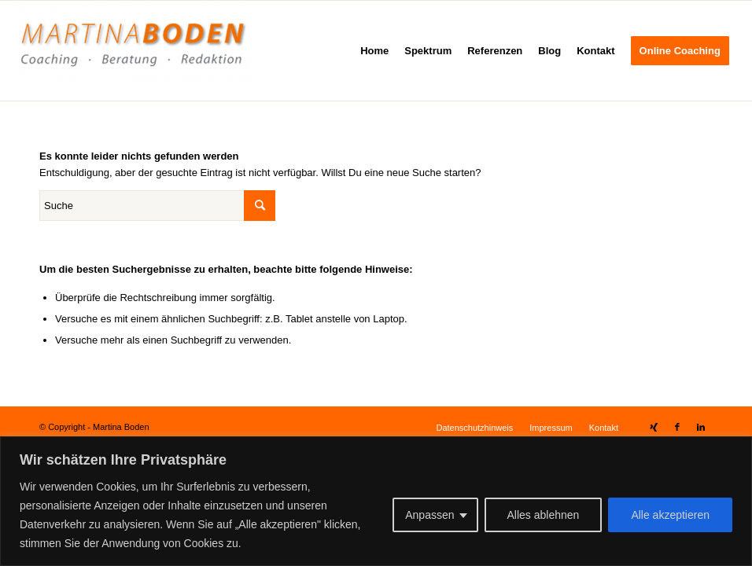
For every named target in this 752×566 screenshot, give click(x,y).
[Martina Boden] (133, 51)
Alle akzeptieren (670, 515)
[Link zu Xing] (653, 427)
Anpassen (429, 515)
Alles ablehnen (543, 515)
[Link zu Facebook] (677, 427)
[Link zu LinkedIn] (701, 427)
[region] (376, 501)
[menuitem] (374, 51)
